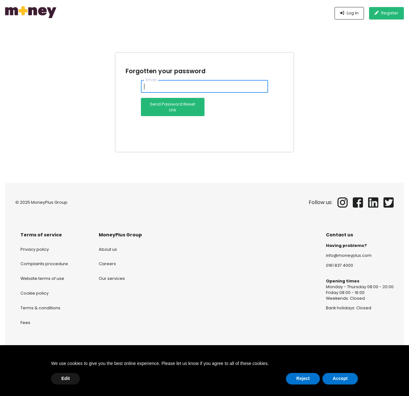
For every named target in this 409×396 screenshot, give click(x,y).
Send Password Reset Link (172, 107)
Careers (107, 263)
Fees (25, 322)
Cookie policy (34, 293)
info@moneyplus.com (349, 255)
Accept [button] (340, 378)
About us (108, 249)
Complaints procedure (44, 263)
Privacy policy (34, 249)
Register (386, 13)
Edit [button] (65, 378)
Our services (112, 278)
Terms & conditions (40, 308)
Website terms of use (42, 278)
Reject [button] (303, 378)
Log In (349, 13)
